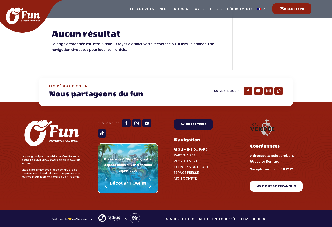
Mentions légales (180, 219)
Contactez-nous (279, 186)
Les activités (142, 9)
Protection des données (217, 219)
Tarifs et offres (208, 9)
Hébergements (240, 9)
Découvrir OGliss (128, 183)
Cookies (259, 219)
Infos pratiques (173, 9)
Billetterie (294, 8)
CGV (244, 219)
